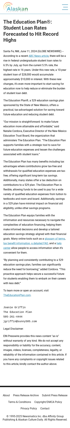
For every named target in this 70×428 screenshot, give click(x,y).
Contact (44, 408)
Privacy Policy (29, 408)
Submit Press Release (54, 395)
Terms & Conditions (19, 402)
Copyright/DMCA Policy (48, 402)
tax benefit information (16, 243)
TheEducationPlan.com (17, 295)
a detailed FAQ (39, 243)
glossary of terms (55, 238)
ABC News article (39, 55)
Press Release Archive (26, 395)
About (6, 395)
